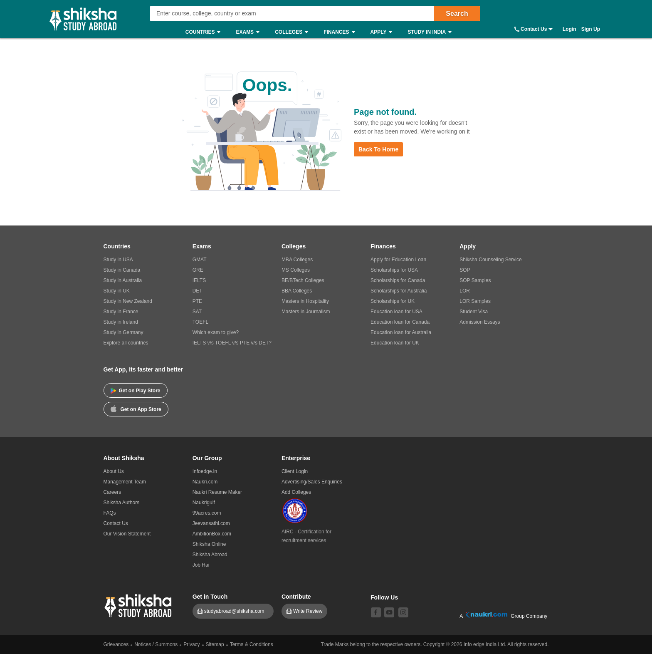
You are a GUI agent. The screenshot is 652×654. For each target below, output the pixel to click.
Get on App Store (136, 408)
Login (569, 29)
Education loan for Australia (400, 332)
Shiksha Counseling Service (490, 260)
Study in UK (117, 291)
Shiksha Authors (122, 502)
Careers (112, 492)
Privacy (191, 644)
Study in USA (118, 260)
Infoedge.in (205, 471)
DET (198, 291)
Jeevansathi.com (211, 523)
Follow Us (384, 597)
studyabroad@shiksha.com (236, 611)
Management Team (125, 482)
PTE (197, 301)
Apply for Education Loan (398, 260)
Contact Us (534, 29)
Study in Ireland (121, 322)
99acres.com (207, 513)
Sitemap (215, 644)
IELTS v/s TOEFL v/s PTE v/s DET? (232, 343)
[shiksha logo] (139, 605)
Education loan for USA (396, 312)
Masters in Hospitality (305, 301)
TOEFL (200, 322)
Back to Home (378, 149)
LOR (464, 291)
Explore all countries (126, 343)
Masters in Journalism (306, 312)
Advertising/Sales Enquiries (312, 482)
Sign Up (590, 29)
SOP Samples (475, 280)
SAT (197, 312)
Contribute (296, 596)
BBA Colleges (297, 291)
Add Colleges (296, 492)
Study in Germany (123, 332)
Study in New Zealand (128, 301)
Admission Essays (479, 322)
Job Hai (201, 565)
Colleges (293, 32)
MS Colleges (296, 270)
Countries (205, 32)
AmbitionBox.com (212, 534)
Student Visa (473, 312)
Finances (341, 32)
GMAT (200, 260)
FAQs (110, 513)
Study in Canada (122, 270)
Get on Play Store (136, 390)
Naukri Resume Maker (217, 492)
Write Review (307, 611)
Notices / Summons (156, 644)
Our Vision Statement (127, 534)
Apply (383, 32)
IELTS (199, 280)
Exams (250, 32)
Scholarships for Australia (398, 291)
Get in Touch (210, 596)
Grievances (116, 644)
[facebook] (375, 612)
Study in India (432, 32)
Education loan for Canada (400, 322)
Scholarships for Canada (397, 280)
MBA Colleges (297, 260)
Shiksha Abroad (210, 554)
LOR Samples (475, 301)
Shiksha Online (209, 544)
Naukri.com (205, 482)
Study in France (121, 312)
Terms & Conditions (251, 644)
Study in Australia (123, 280)
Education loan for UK (394, 343)
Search (457, 13)
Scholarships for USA (394, 270)
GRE (198, 270)
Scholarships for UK (392, 301)
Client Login (295, 471)
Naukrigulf (204, 502)
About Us (114, 471)
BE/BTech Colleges (303, 280)
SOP (464, 270)
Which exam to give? (216, 332)
